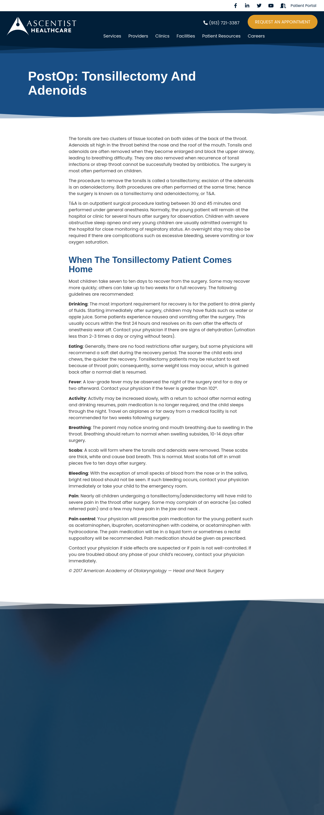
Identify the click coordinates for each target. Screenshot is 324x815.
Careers (256, 36)
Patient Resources (221, 36)
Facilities (186, 36)
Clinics (162, 36)
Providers (138, 36)
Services (112, 36)
